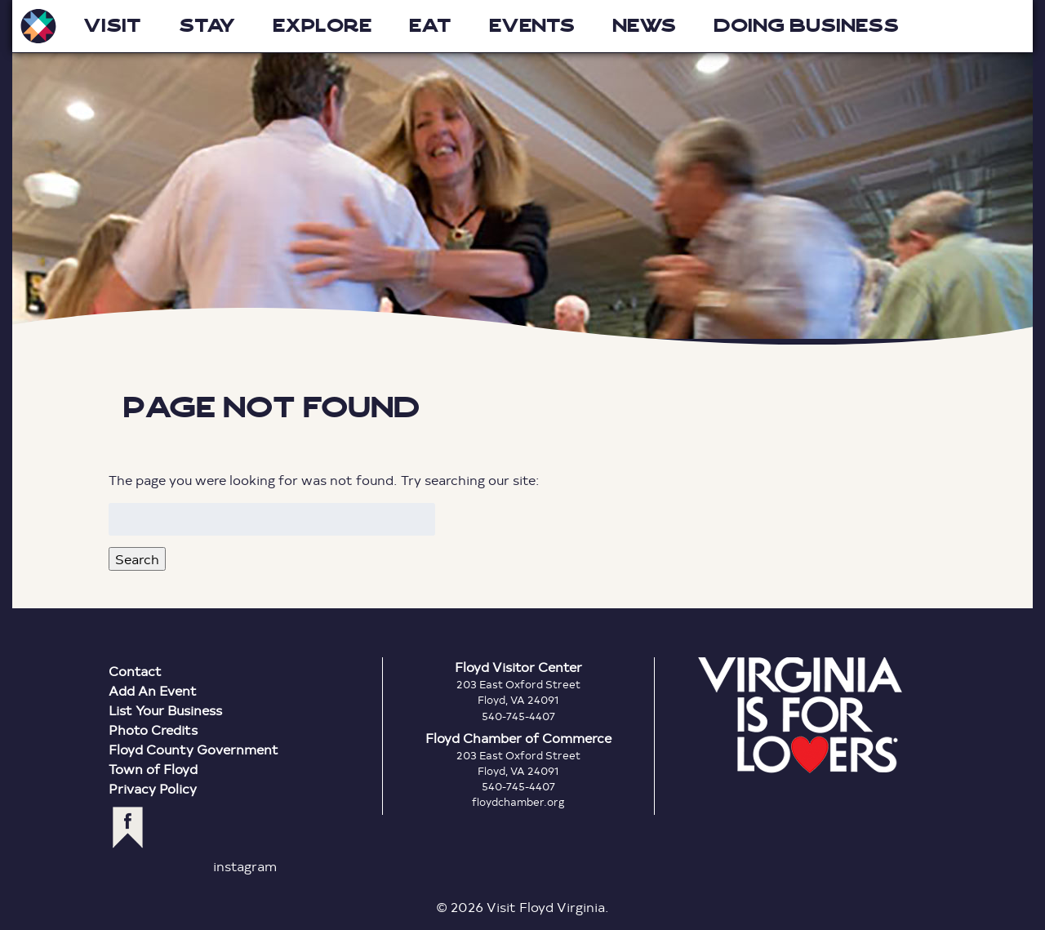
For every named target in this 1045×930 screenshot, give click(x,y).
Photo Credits (153, 729)
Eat (430, 26)
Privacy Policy (153, 788)
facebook (128, 828)
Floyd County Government (193, 749)
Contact (135, 670)
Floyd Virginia (522, 172)
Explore (322, 26)
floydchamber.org (518, 801)
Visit (112, 26)
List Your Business (165, 710)
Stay (207, 26)
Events (532, 26)
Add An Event (153, 690)
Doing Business (806, 26)
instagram (245, 866)
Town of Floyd (153, 768)
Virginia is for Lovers (800, 715)
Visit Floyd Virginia (38, 26)
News (644, 26)
